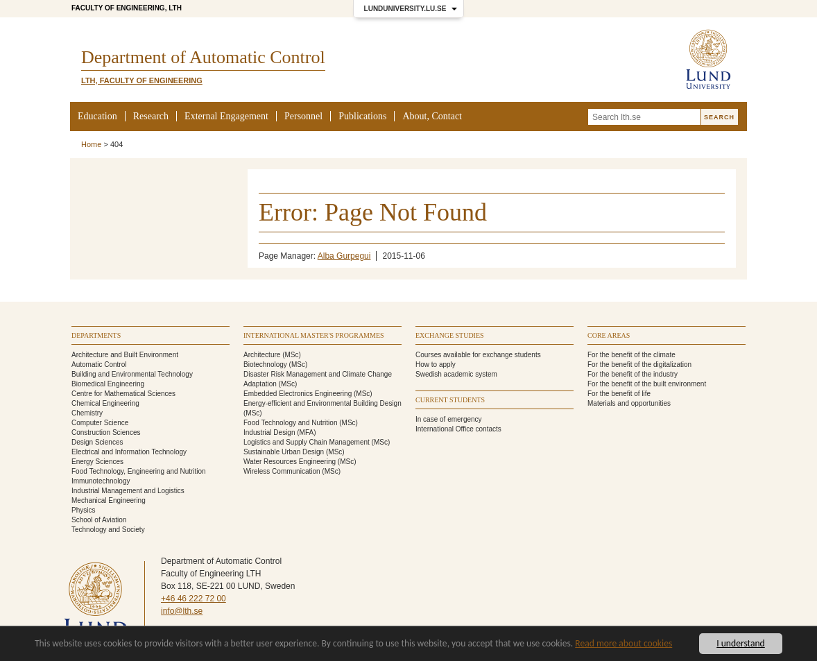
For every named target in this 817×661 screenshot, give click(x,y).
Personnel (303, 116)
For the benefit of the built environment (646, 384)
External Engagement (226, 116)
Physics (83, 510)
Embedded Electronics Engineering (297, 393)
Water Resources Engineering (289, 461)
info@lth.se (182, 611)
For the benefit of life (619, 393)
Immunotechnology (100, 481)
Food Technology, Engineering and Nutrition (138, 471)
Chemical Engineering (105, 403)
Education (97, 116)
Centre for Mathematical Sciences (123, 393)
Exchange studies (449, 335)
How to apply (435, 364)
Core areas (608, 335)
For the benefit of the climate (631, 355)
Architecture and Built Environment (124, 355)
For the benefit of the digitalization (639, 364)
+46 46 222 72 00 (193, 598)
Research (151, 116)
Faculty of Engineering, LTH (126, 8)
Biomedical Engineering (107, 384)
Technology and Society (108, 529)
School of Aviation (98, 520)
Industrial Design (269, 432)
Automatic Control (98, 364)
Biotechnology (265, 364)
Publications (362, 116)
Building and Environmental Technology (132, 374)
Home (91, 144)
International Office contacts (458, 429)
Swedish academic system (456, 374)
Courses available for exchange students (478, 355)
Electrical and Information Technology (129, 452)
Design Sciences (97, 442)
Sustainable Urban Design (283, 452)
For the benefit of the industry (632, 374)
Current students (450, 400)
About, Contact (432, 116)
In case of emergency (448, 419)
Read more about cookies (623, 643)
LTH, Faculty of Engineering (142, 80)
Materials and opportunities (629, 403)
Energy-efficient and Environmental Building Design (322, 403)
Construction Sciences (106, 432)
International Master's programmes (313, 335)
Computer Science (99, 423)
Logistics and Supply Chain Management (306, 442)
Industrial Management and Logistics (127, 491)
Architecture (261, 355)
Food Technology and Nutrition (290, 423)
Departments (96, 335)
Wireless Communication (281, 471)
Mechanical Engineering (108, 500)
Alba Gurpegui (344, 256)
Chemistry (87, 413)
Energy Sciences (97, 461)
